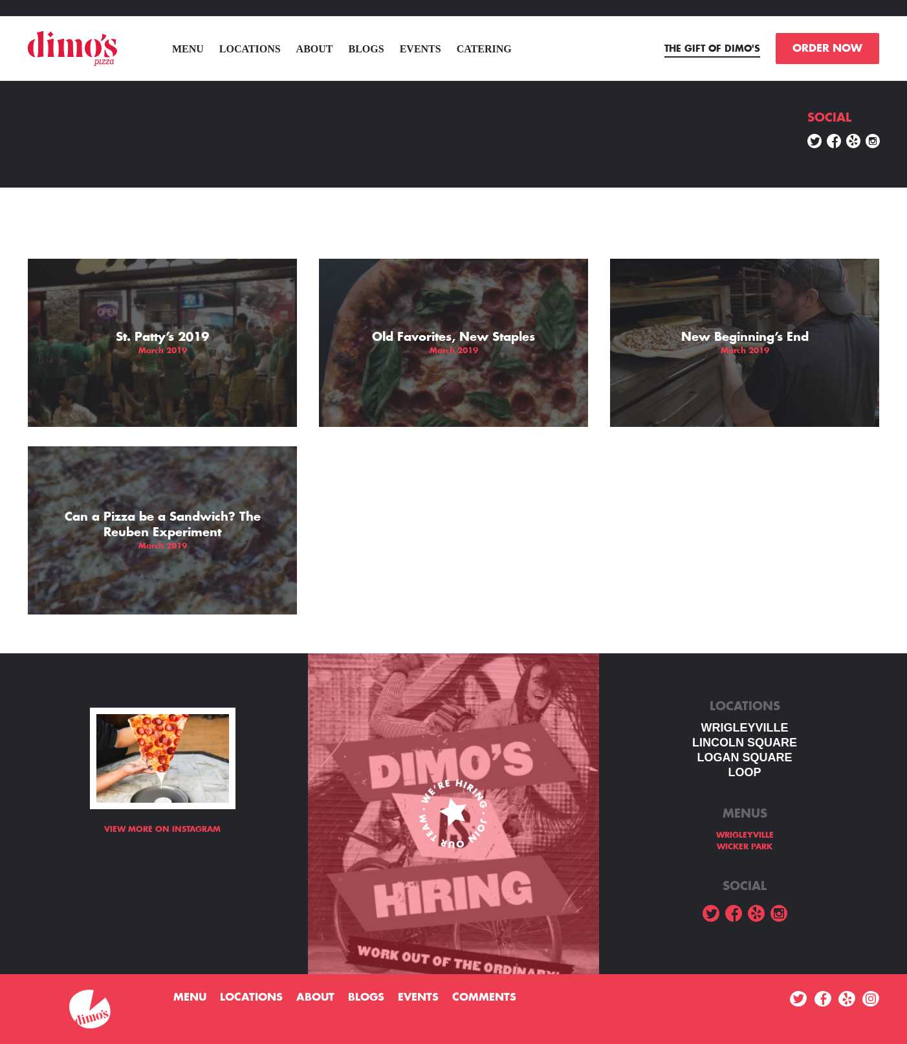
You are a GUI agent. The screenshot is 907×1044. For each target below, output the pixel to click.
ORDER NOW (827, 48)
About (314, 48)
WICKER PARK (744, 847)
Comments (484, 997)
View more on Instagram (162, 829)
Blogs (366, 48)
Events (420, 48)
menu (188, 48)
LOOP (744, 772)
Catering (484, 48)
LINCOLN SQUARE (744, 742)
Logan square (744, 757)
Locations (250, 48)
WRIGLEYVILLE (745, 727)
